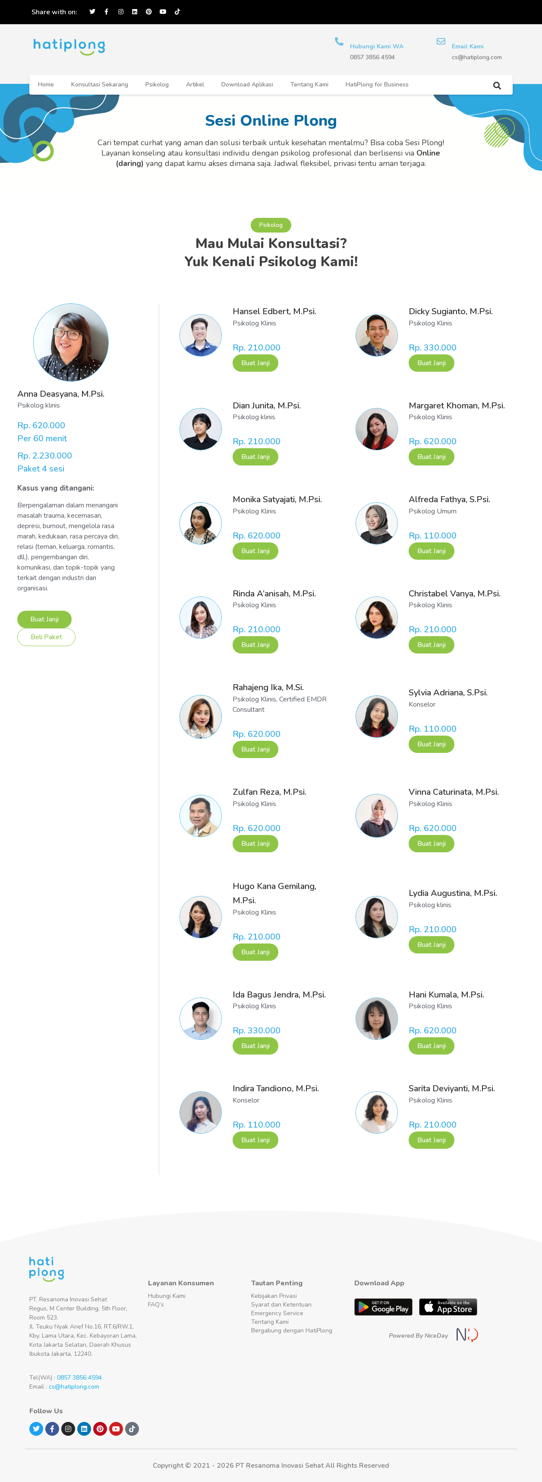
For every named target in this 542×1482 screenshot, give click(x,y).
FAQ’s (156, 1304)
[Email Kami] (441, 41)
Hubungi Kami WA (376, 46)
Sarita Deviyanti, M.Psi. (452, 1088)
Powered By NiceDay (418, 1336)
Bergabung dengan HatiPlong (291, 1330)
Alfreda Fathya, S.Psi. (449, 499)
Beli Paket (46, 637)
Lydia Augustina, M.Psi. (453, 893)
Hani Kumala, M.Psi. (446, 995)
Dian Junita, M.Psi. (267, 405)
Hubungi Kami (167, 1296)
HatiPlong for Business (377, 84)
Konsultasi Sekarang (99, 84)
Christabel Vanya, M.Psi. (455, 593)
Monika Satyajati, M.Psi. (277, 499)
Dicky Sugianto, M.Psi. (451, 311)
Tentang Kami (309, 84)
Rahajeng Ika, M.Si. (268, 687)
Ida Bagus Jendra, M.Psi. (279, 995)
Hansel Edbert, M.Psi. (274, 311)
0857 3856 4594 (79, 1378)
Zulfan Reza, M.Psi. (269, 792)
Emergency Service (277, 1313)
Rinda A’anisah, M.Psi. (274, 593)
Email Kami (468, 46)
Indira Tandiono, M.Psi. (276, 1088)
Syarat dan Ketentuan (281, 1304)
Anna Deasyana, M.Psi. (60, 394)
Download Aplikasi (247, 84)
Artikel (195, 84)
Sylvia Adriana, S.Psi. (448, 692)
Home (46, 84)
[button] (497, 85)
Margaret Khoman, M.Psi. (457, 405)
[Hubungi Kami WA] (339, 41)
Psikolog (157, 84)
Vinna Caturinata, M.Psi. (454, 792)
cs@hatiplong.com (74, 1387)
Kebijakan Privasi (274, 1296)
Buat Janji (44, 619)
